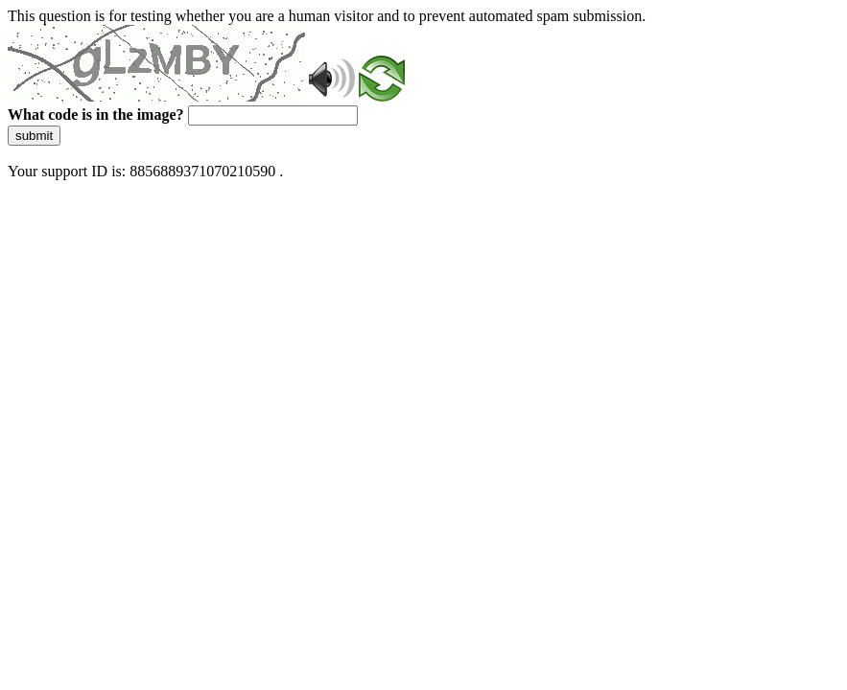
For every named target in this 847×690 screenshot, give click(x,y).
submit (34, 135)
